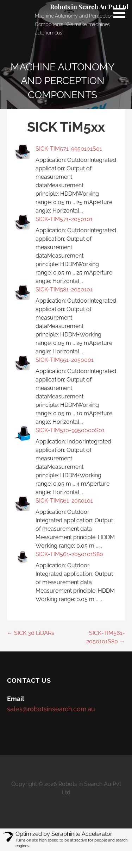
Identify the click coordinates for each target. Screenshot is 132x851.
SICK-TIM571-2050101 (64, 219)
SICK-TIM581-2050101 (64, 289)
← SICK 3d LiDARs (30, 633)
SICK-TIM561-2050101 (64, 500)
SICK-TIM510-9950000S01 (70, 430)
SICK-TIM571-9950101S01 (69, 148)
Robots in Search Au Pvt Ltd (89, 6)
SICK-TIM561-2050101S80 (69, 554)
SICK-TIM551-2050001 (65, 360)
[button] (122, 13)
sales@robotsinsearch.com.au (51, 709)
